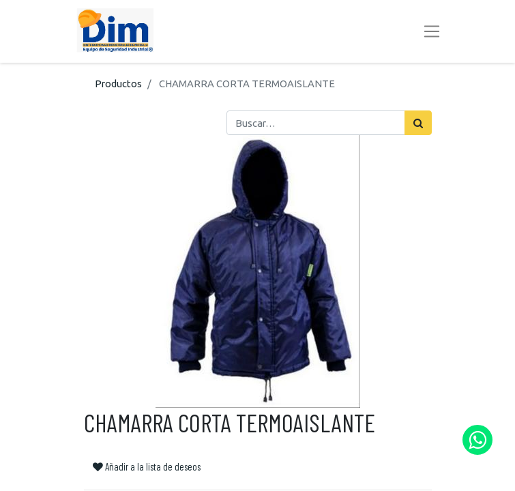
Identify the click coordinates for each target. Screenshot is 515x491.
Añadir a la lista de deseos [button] (147, 466)
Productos (118, 83)
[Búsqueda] (418, 122)
